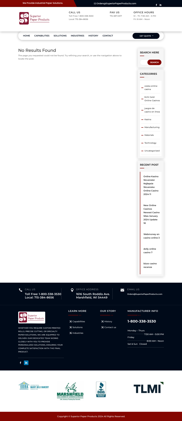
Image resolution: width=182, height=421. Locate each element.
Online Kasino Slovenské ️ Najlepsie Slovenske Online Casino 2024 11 (151, 185)
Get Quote (145, 36)
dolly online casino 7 (149, 251)
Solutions (60, 35)
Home (26, 35)
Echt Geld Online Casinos (152, 99)
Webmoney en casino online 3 (151, 236)
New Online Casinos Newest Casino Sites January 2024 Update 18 (151, 214)
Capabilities (41, 35)
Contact (108, 35)
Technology (150, 143)
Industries (77, 35)
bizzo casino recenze (150, 265)
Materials (149, 135)
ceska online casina (150, 88)
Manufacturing (152, 127)
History (93, 35)
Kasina (147, 119)
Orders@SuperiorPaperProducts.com (116, 3)
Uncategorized (152, 150)
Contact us (110, 327)
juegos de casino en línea (152, 110)
